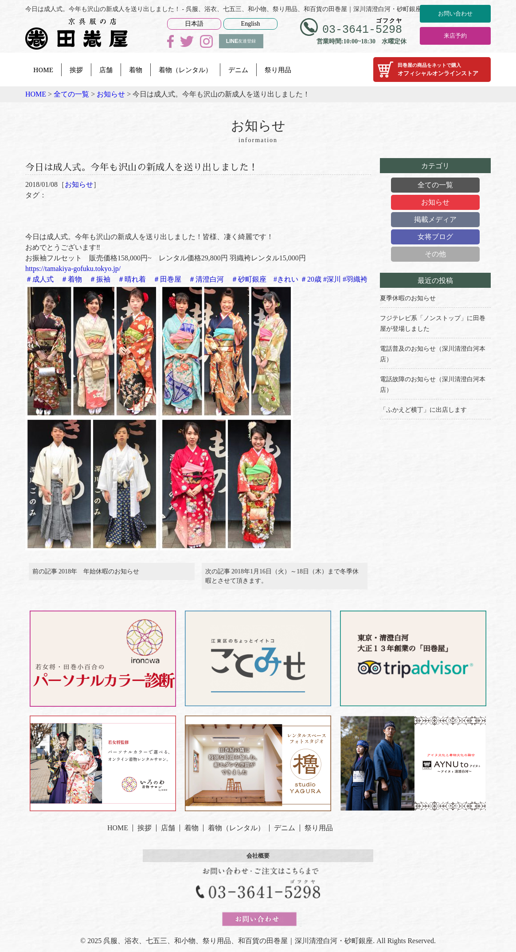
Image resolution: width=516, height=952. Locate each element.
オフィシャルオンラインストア (432, 69)
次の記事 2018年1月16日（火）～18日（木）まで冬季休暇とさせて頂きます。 (282, 579)
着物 (135, 69)
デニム (238, 69)
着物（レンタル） (185, 69)
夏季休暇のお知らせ (408, 298)
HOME (43, 69)
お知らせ (79, 184)
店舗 (106, 69)
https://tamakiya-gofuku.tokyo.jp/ (73, 268)
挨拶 (76, 69)
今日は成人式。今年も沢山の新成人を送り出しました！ (163, 166)
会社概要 (258, 861)
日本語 (194, 23)
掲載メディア (435, 219)
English (250, 23)
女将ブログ (435, 236)
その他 (435, 254)
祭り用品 (278, 69)
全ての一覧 (435, 185)
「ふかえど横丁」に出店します (423, 409)
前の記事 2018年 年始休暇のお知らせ (86, 574)
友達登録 (241, 41)
